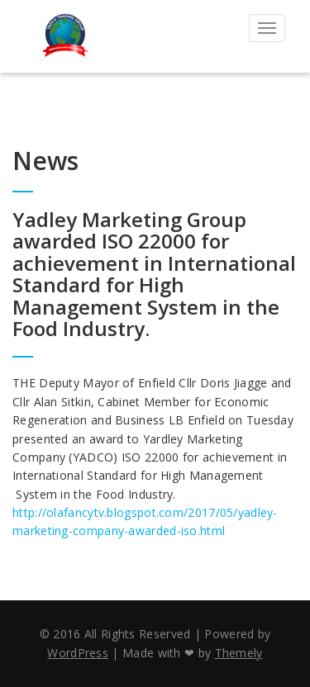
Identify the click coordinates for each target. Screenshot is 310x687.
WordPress (77, 653)
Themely (239, 653)
